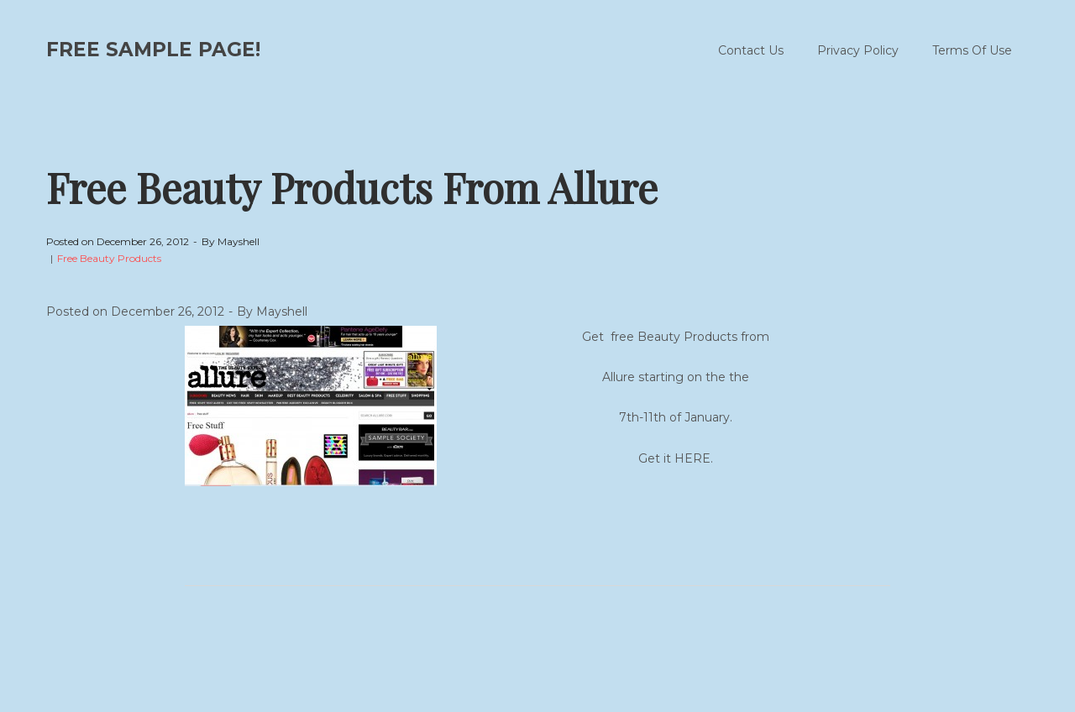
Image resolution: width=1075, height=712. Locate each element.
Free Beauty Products (109, 258)
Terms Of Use (972, 50)
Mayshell (239, 241)
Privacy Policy (858, 50)
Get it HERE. (675, 458)
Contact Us (751, 50)
